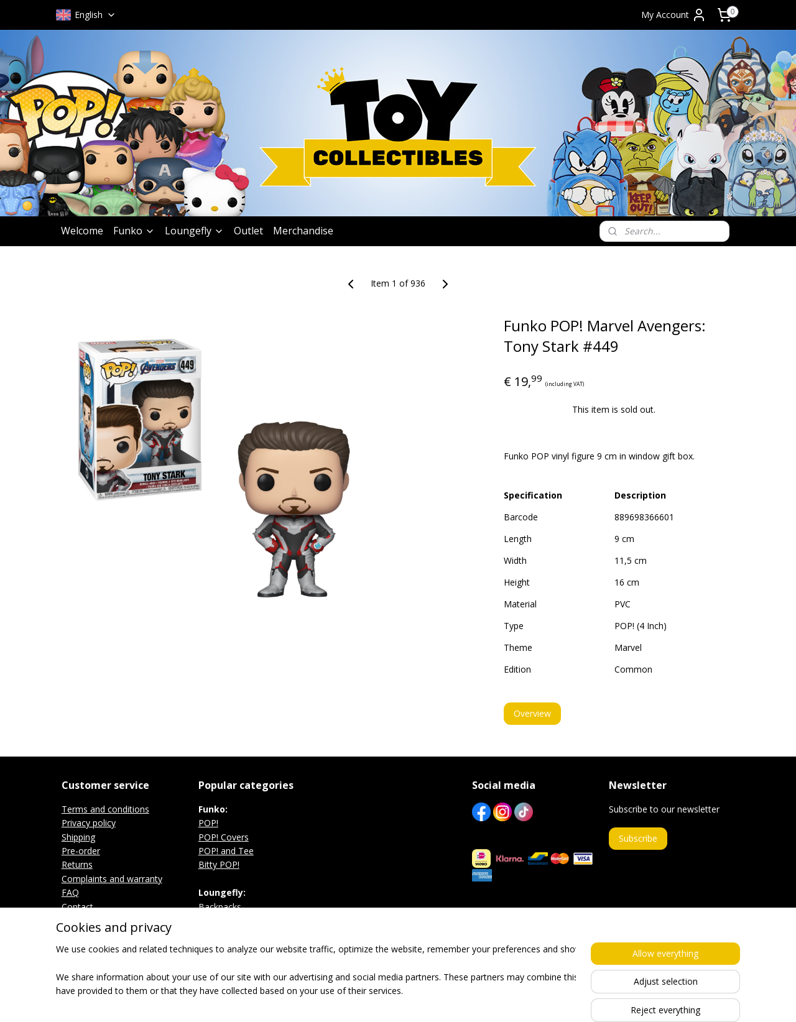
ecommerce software (439, 999)
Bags (208, 920)
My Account (673, 14)
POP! (208, 823)
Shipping (78, 837)
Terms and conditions (105, 809)
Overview (532, 713)
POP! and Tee (226, 851)
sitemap (364, 999)
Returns (77, 864)
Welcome (82, 230)
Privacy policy (89, 823)
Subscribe (638, 838)
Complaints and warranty (112, 879)
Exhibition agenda (97, 920)
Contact (77, 907)
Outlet (248, 230)
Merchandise (303, 230)
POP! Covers (223, 837)
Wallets (213, 934)
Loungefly (194, 230)
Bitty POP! (218, 864)
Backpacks (219, 907)
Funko (134, 230)
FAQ (70, 892)
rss (390, 999)
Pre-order (81, 851)
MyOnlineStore (549, 999)
